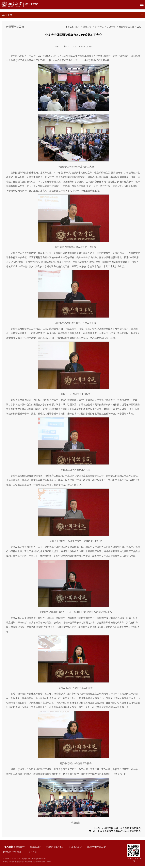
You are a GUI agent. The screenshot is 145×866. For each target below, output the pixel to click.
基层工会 (87, 27)
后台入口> (33, 852)
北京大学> (20, 847)
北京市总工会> (76, 847)
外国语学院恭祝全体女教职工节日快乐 (121, 828)
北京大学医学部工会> (96, 847)
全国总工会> (35, 847)
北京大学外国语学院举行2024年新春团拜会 (119, 831)
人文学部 (111, 27)
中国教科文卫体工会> (55, 847)
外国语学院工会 (126, 27)
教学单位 (99, 27)
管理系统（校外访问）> (13, 852)
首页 (77, 27)
